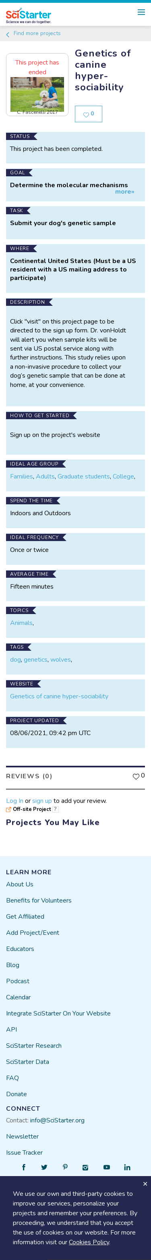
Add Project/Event (32, 932)
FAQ (12, 1078)
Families (21, 476)
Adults (45, 476)
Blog (12, 965)
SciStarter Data (27, 1061)
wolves (60, 659)
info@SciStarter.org (57, 1120)
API (11, 1029)
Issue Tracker (24, 1152)
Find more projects (33, 33)
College (123, 476)
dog (15, 659)
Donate (16, 1094)
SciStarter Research (34, 1045)
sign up (42, 800)
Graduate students (84, 476)
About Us (19, 884)
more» (124, 192)
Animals (21, 623)
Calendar (18, 997)
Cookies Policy (89, 1242)
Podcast (17, 981)
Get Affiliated (25, 916)
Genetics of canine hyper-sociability (59, 696)
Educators (20, 948)
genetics (36, 659)
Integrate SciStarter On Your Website (58, 1013)
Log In (14, 800)
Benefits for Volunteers (39, 900)
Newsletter (22, 1136)
